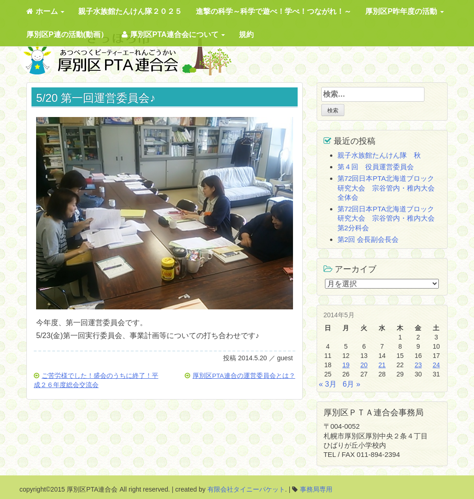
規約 (246, 34)
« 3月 (328, 384)
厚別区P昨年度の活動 (404, 11)
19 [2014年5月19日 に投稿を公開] (345, 365)
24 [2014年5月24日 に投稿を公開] (436, 365)
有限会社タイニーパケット (246, 489)
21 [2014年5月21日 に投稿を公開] (382, 365)
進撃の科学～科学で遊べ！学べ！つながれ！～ (273, 11)
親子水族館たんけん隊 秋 (379, 155)
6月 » (351, 384)
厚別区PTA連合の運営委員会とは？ (244, 375)
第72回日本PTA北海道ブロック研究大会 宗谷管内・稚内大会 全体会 (389, 187)
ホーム (45, 11)
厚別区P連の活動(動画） (67, 34)
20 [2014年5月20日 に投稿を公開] (364, 365)
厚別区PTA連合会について (173, 34)
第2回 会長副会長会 (368, 239)
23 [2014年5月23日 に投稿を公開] (418, 365)
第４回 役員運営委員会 (375, 167)
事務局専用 (316, 489)
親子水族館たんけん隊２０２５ (130, 11)
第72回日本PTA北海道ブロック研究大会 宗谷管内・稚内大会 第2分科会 (389, 218)
